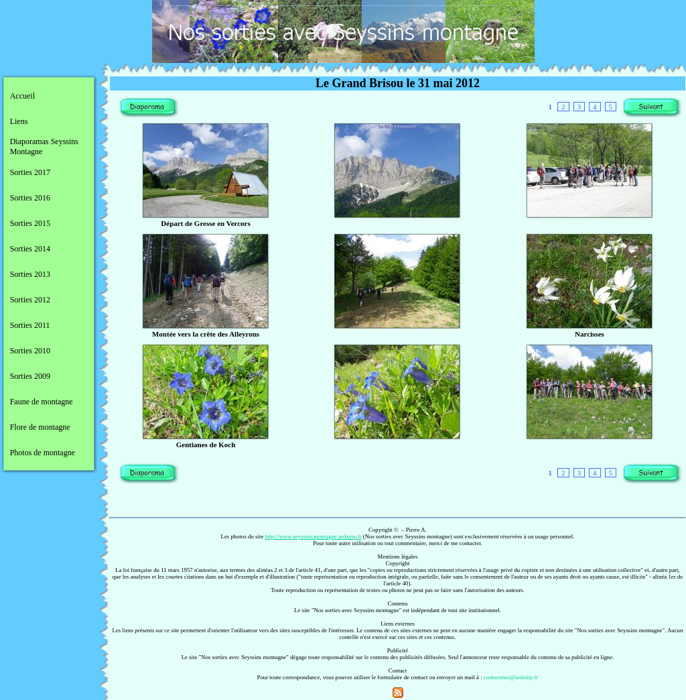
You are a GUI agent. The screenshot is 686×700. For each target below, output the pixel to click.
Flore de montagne (40, 427)
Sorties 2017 (30, 172)
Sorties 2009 (30, 376)
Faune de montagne (41, 401)
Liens (19, 121)
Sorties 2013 (30, 274)
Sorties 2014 (30, 248)
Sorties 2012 (30, 299)
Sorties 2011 (30, 325)
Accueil (22, 96)
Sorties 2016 (30, 197)
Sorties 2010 (30, 350)
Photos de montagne (42, 452)
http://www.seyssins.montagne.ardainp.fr (313, 536)
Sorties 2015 (30, 223)
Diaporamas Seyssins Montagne (44, 146)
